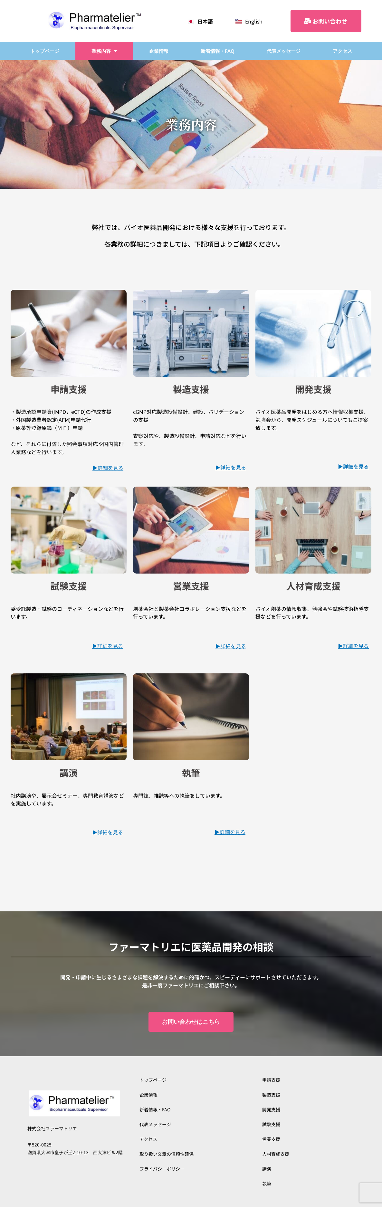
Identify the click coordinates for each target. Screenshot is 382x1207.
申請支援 (271, 1080)
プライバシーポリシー (162, 1168)
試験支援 (271, 1124)
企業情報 (158, 51)
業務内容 (104, 51)
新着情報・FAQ (217, 51)
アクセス (342, 51)
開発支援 (271, 1109)
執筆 (266, 1183)
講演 (266, 1168)
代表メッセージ (284, 51)
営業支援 (271, 1139)
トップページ (44, 51)
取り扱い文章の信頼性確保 (166, 1154)
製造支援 (271, 1094)
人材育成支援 (275, 1154)
